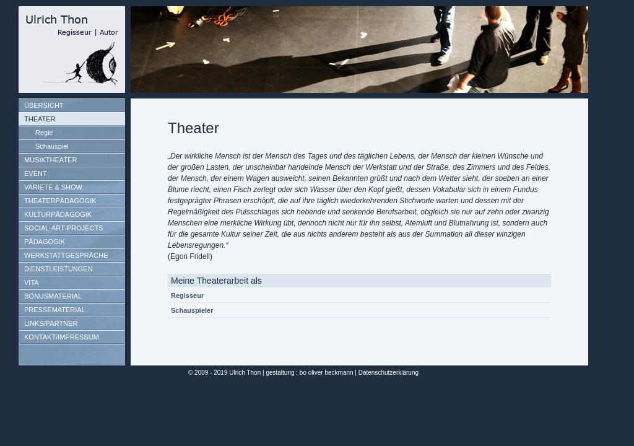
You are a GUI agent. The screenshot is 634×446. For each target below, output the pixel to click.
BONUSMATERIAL (53, 296)
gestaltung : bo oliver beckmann (309, 372)
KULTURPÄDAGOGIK (58, 214)
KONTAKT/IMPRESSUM (61, 337)
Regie (44, 132)
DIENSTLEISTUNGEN (58, 269)
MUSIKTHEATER (50, 160)
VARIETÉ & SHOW (53, 187)
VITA (31, 282)
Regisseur (187, 295)
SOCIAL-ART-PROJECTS (63, 228)
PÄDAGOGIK (44, 241)
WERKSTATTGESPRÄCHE (66, 255)
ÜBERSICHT (44, 105)
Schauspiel (52, 146)
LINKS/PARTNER (50, 323)
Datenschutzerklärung (388, 372)
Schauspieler (192, 310)
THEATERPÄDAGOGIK (60, 200)
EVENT (35, 173)
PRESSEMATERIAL (54, 309)
